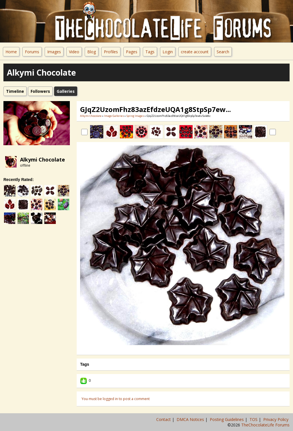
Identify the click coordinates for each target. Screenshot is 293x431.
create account (195, 51)
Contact (164, 419)
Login (168, 51)
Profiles (111, 51)
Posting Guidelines (227, 419)
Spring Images (135, 116)
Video (74, 51)
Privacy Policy (276, 419)
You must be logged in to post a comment (116, 398)
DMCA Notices (191, 419)
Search (223, 51)
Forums (32, 51)
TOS (254, 419)
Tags (150, 51)
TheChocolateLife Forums (265, 425)
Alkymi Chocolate (42, 159)
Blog (91, 51)
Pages (131, 51)
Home (11, 51)
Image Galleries (114, 116)
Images (54, 51)
